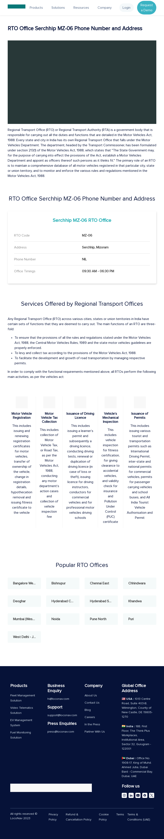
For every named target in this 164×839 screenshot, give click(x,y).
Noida (55, 619)
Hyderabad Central (65, 601)
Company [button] (105, 7)
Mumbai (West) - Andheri (27, 619)
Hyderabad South (103, 601)
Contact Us (92, 702)
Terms (120, 814)
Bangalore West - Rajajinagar (27, 583)
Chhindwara (136, 583)
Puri (131, 619)
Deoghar (19, 601)
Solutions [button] (58, 7)
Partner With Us (95, 731)
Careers (90, 717)
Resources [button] (81, 7)
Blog (88, 709)
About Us (91, 695)
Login (126, 7)
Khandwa (135, 601)
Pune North (98, 619)
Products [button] (36, 7)
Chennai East (99, 583)
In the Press (92, 724)
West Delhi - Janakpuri (27, 637)
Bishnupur (58, 583)
